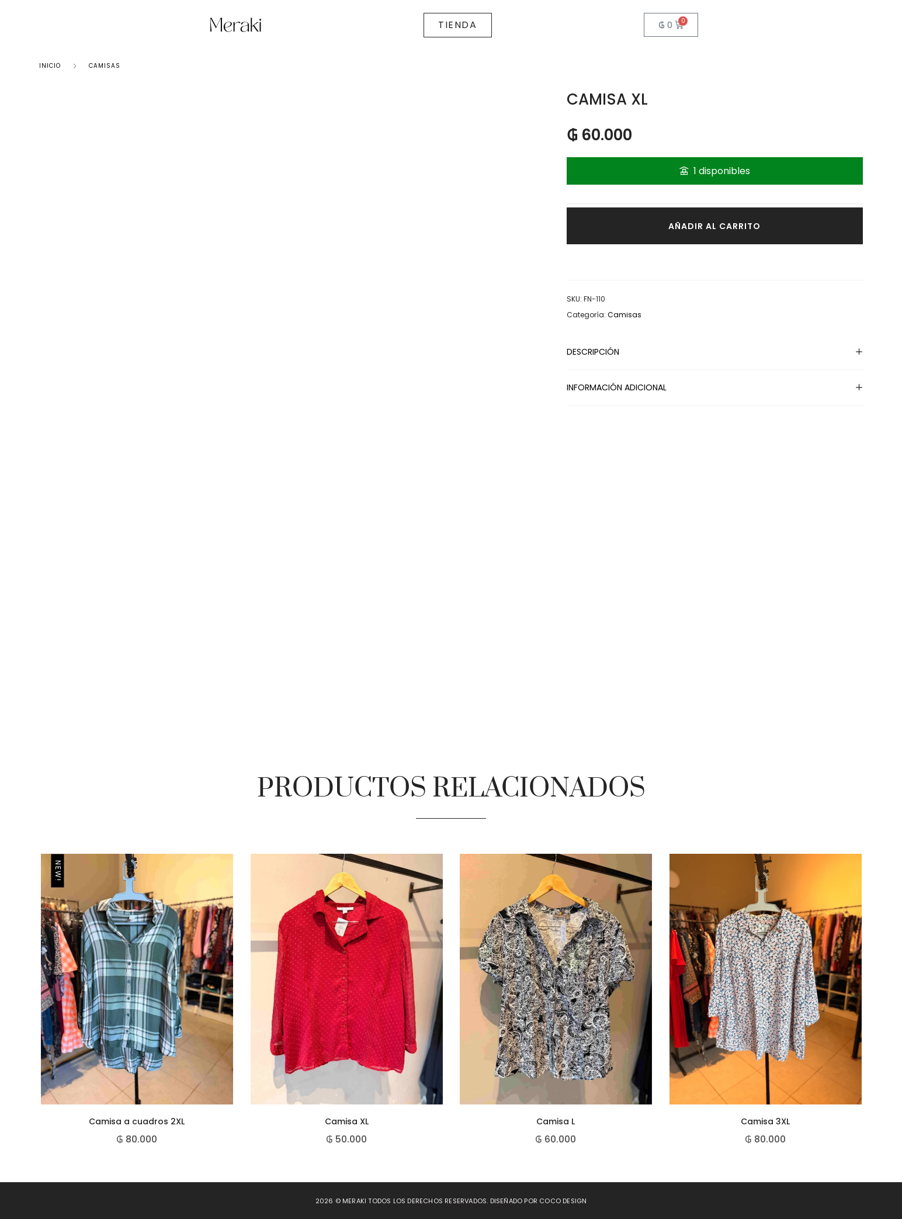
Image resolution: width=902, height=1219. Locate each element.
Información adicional (617, 387)
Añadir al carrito (714, 226)
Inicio (50, 65)
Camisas (104, 65)
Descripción (593, 352)
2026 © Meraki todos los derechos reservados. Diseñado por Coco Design (451, 1201)
